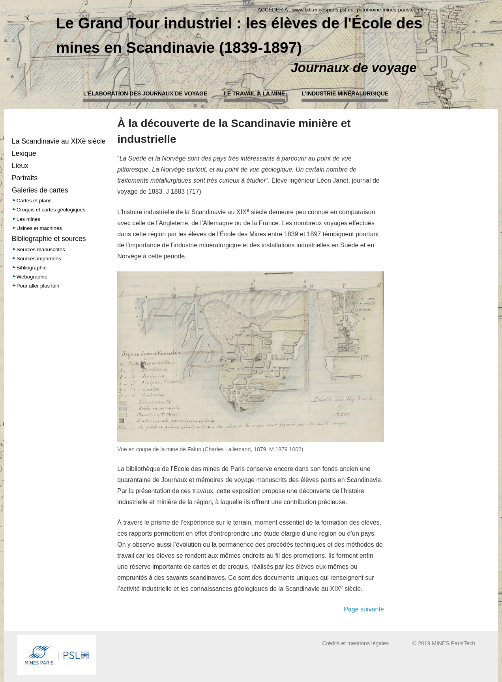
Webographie (32, 277)
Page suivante (364, 609)
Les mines (28, 219)
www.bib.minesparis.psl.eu (323, 10)
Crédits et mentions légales (355, 643)
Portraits (25, 178)
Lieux (20, 166)
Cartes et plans (34, 201)
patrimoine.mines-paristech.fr (390, 10)
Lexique (24, 153)
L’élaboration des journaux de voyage (145, 93)
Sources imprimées (39, 259)
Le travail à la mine (254, 93)
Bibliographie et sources (49, 239)
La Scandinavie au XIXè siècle (59, 141)
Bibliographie (32, 268)
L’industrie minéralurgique (345, 93)
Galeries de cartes (40, 190)
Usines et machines (39, 228)
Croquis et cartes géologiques (51, 210)
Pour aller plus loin (38, 286)
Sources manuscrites (41, 249)
